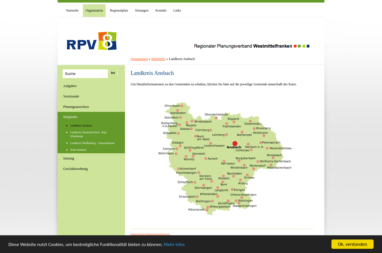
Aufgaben (69, 86)
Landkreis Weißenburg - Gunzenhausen (92, 143)
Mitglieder (70, 117)
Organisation (139, 59)
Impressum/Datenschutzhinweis (150, 234)
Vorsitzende (71, 96)
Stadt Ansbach (78, 149)
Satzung (68, 158)
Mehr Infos (174, 245)
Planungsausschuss (76, 107)
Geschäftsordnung (75, 169)
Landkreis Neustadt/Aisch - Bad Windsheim (88, 134)
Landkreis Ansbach (81, 125)
